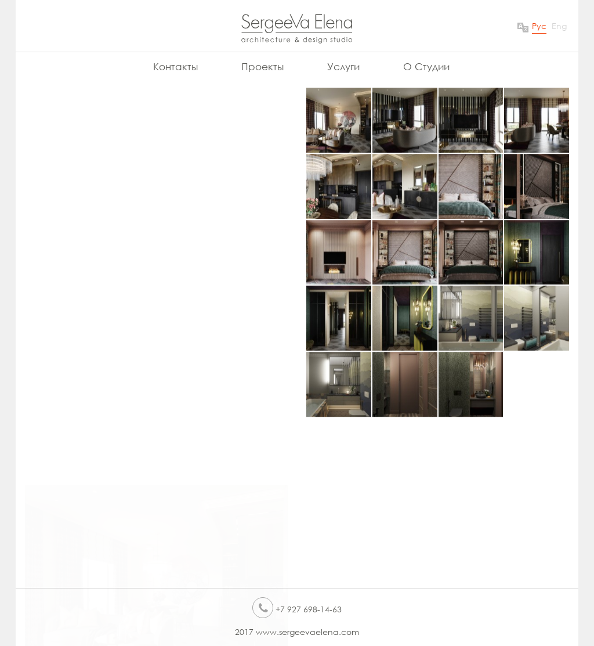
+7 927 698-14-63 (297, 609)
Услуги (343, 66)
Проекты (262, 66)
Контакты (175, 66)
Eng (559, 25)
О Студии (426, 66)
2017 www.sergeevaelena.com (297, 631)
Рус (539, 25)
